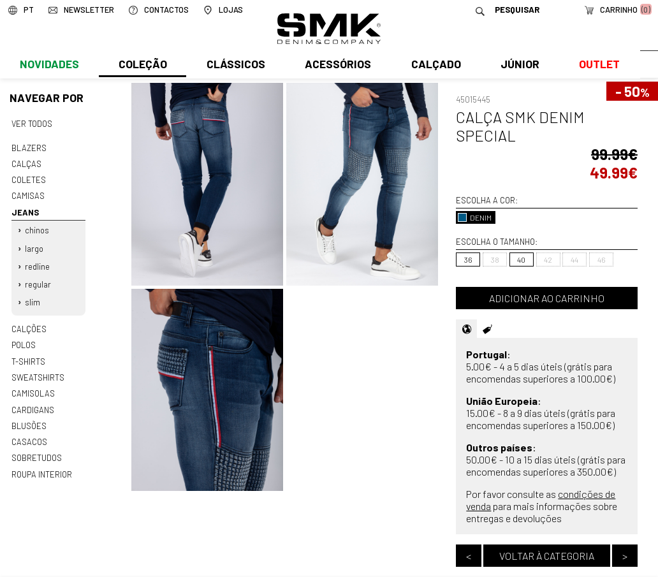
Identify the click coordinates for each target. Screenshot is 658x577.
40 (521, 259)
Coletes (28, 178)
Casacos (28, 433)
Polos (23, 338)
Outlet (596, 68)
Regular (38, 279)
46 (601, 259)
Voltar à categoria (546, 556)
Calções (28, 323)
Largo (34, 245)
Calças (25, 162)
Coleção (142, 68)
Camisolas (32, 386)
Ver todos (31, 124)
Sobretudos (36, 448)
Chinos (37, 228)
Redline (37, 262)
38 (495, 259)
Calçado (433, 68)
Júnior (517, 68)
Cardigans (32, 401)
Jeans (24, 210)
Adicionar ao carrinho (546, 298)
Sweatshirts (37, 370)
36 (468, 259)
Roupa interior (41, 464)
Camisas (27, 194)
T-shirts (28, 354)
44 (574, 259)
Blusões (29, 417)
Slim (32, 297)
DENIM (475, 217)
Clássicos (234, 68)
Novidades (48, 68)
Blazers (28, 147)
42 (548, 259)
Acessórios (336, 68)
